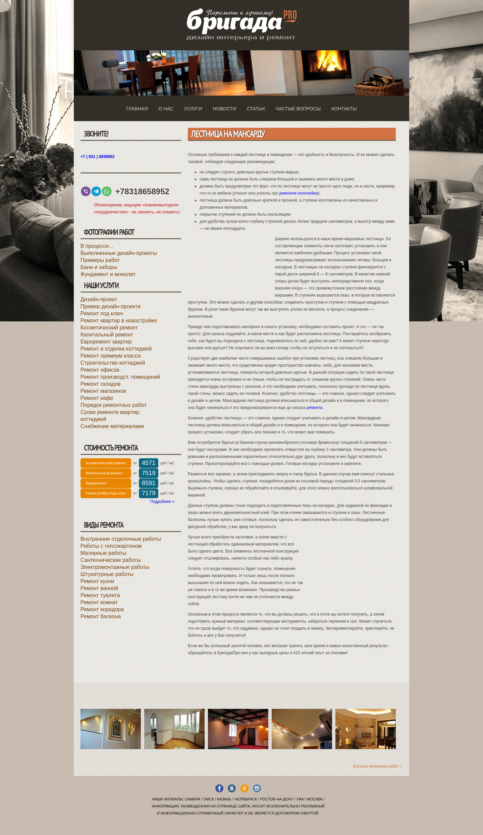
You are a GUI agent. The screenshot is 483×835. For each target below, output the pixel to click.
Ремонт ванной (99, 588)
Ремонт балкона (100, 616)
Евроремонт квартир (106, 342)
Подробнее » (162, 501)
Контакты (344, 108)
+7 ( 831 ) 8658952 (97, 156)
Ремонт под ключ (101, 313)
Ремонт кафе (96, 398)
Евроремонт (96, 483)
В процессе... (96, 246)
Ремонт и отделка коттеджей (116, 349)
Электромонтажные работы (114, 567)
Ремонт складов (100, 384)
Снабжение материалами (112, 426)
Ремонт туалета (100, 595)
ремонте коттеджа (298, 193)
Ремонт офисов (99, 370)
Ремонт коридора (102, 609)
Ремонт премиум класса (110, 356)
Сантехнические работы (110, 560)
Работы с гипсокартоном (111, 546)
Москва (314, 799)
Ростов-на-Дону (276, 799)
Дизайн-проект (98, 299)
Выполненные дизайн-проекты (118, 253)
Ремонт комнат (99, 602)
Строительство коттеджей (112, 363)
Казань (224, 799)
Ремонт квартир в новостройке (118, 320)
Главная (137, 108)
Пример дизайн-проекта (110, 306)
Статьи (256, 108)
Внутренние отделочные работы (120, 539)
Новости (224, 108)
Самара (192, 799)
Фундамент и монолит (108, 274)
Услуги (193, 108)
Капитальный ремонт (106, 334)
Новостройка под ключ (106, 493)
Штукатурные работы (106, 574)
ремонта (314, 407)
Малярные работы (103, 553)
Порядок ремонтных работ (113, 405)
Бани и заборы (98, 267)
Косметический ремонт (109, 327)
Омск (208, 799)
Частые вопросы (298, 108)
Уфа (300, 799)
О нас (166, 108)
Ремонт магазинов (103, 391)
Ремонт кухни (97, 581)
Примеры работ (100, 260)
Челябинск (245, 799)
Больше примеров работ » (377, 766)
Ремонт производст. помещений (120, 377)
